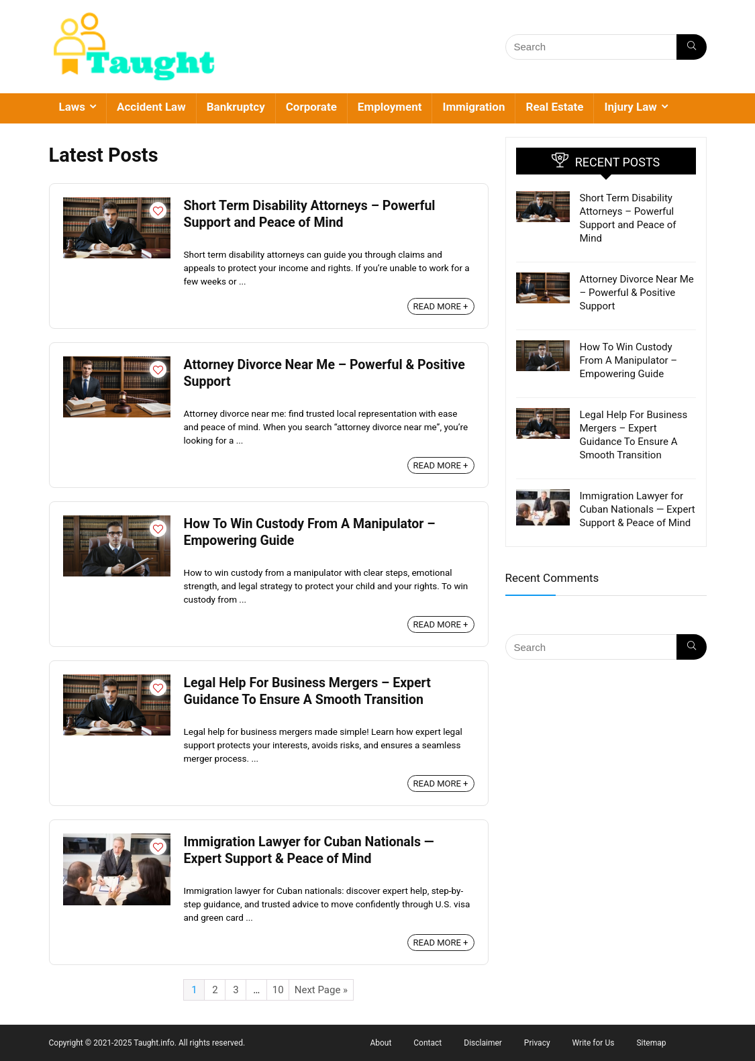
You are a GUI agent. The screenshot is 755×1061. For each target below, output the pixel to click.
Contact (427, 1043)
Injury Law (630, 106)
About (380, 1043)
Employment (390, 106)
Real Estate (554, 106)
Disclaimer (483, 1043)
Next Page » (321, 990)
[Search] (691, 47)
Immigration (473, 106)
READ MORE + (440, 306)
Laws (72, 106)
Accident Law (151, 106)
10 (278, 990)
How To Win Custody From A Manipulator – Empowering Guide (629, 360)
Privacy (537, 1043)
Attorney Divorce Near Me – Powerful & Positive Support (637, 292)
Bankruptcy (236, 106)
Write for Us (593, 1043)
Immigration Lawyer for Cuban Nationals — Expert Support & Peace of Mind (637, 509)
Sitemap (651, 1043)
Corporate (311, 106)
